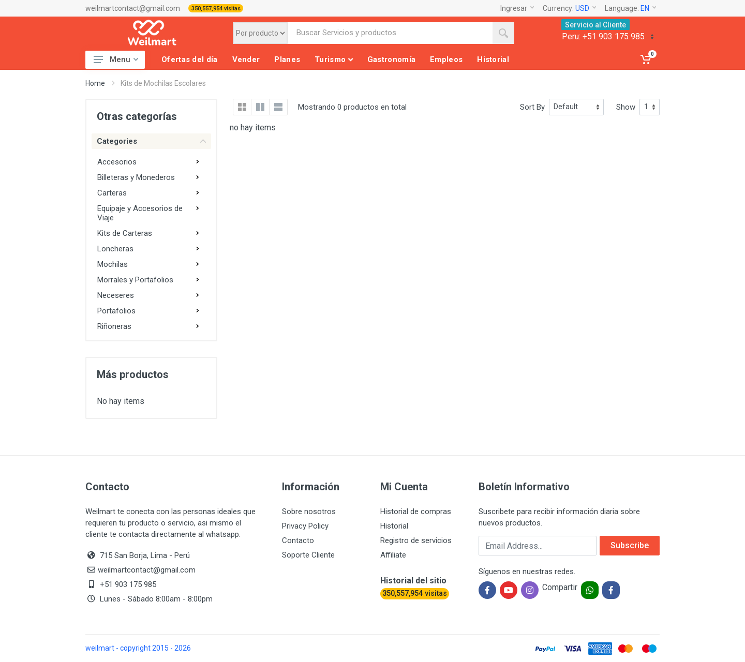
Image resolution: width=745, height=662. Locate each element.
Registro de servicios (416, 540)
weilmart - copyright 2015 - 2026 (138, 648)
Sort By (532, 107)
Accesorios (117, 162)
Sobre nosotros (309, 511)
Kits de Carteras (124, 233)
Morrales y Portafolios (135, 279)
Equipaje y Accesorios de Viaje (140, 213)
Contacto (298, 540)
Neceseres (115, 295)
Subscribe (629, 545)
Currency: (569, 8)
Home (95, 83)
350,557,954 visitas (216, 8)
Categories (151, 141)
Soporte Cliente (308, 555)
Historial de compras (415, 511)
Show (625, 107)
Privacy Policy (305, 526)
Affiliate (393, 555)
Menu (116, 59)
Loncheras (115, 248)
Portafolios (116, 310)
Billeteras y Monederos (136, 177)
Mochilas (112, 264)
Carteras (112, 193)
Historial (394, 526)
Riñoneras (114, 326)
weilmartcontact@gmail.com (132, 8)
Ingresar (517, 8)
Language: (630, 8)
